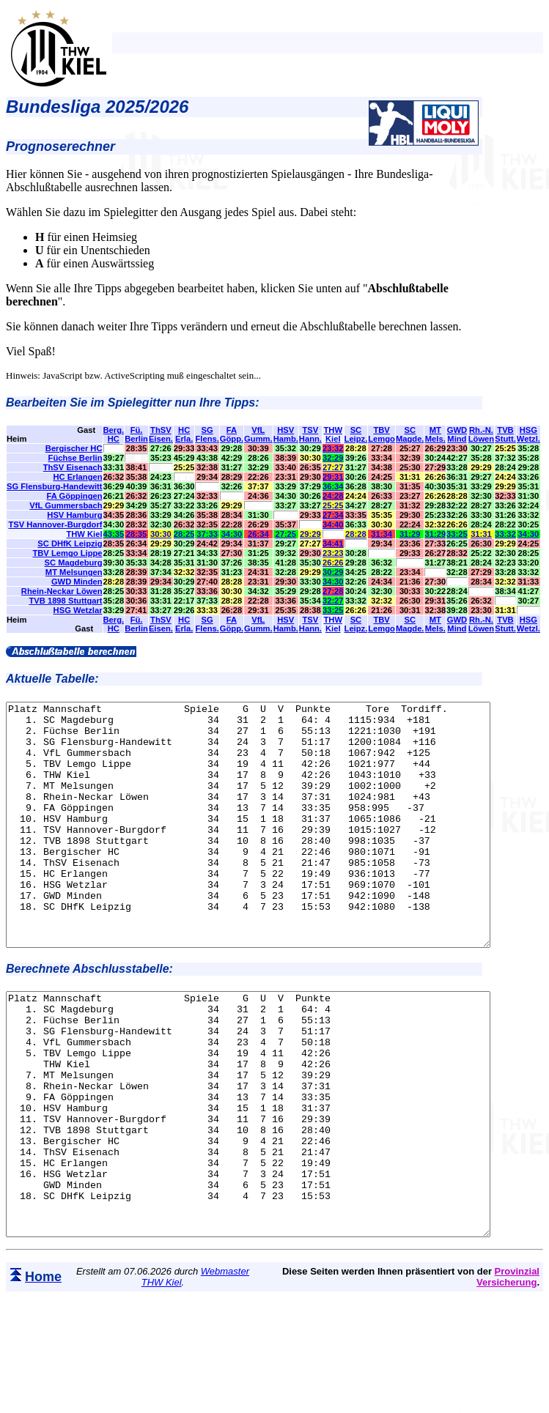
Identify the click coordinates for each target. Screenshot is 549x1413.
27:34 (333, 515)
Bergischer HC (74, 448)
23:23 (333, 553)
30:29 (333, 572)
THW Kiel (84, 534)
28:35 (136, 534)
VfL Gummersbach (65, 505)
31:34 (381, 534)
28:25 (184, 534)
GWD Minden (77, 581)
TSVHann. (310, 434)
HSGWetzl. (528, 434)
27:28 (333, 591)
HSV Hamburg (74, 515)
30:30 (161, 534)
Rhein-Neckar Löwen (62, 591)
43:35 (114, 534)
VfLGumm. (258, 434)
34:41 (333, 543)
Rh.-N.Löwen (481, 434)
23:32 (333, 448)
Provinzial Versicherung (507, 1373)
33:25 (457, 534)
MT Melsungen (74, 572)
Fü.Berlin (136, 434)
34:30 (232, 534)
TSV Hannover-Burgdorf (55, 524)
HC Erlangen (77, 476)
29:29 (310, 534)
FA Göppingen (75, 496)
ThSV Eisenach (73, 467)
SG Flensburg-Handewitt (55, 486)
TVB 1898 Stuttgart (65, 600)
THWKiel (333, 434)
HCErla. (184, 434)
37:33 (207, 534)
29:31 (333, 476)
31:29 (410, 534)
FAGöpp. (231, 434)
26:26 (333, 562)
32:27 (333, 600)
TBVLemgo (381, 434)
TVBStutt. (505, 434)
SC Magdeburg (74, 562)
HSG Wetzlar (78, 610)
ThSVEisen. (161, 434)
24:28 (333, 496)
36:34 (333, 486)
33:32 (505, 534)
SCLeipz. (356, 434)
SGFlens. (206, 434)
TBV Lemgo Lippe (67, 553)
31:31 (481, 534)
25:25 (333, 505)
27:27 (333, 467)
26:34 (258, 534)
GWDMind (457, 434)
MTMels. (435, 434)
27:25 (285, 534)
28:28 (355, 534)
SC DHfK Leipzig (69, 543)
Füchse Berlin (75, 457)
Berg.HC (114, 434)
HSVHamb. (285, 434)
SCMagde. (410, 434)
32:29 (333, 457)
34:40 (333, 524)
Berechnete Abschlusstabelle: (89, 1017)
